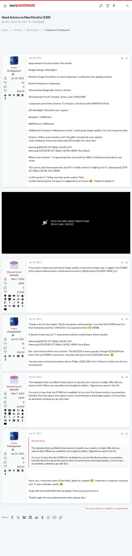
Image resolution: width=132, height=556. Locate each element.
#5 (126, 433)
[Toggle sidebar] (120, 6)
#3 (126, 319)
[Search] (127, 6)
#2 (126, 262)
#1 (126, 58)
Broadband (38, 21)
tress (6, 21)
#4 (126, 377)
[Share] (122, 58)
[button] (5, 6)
